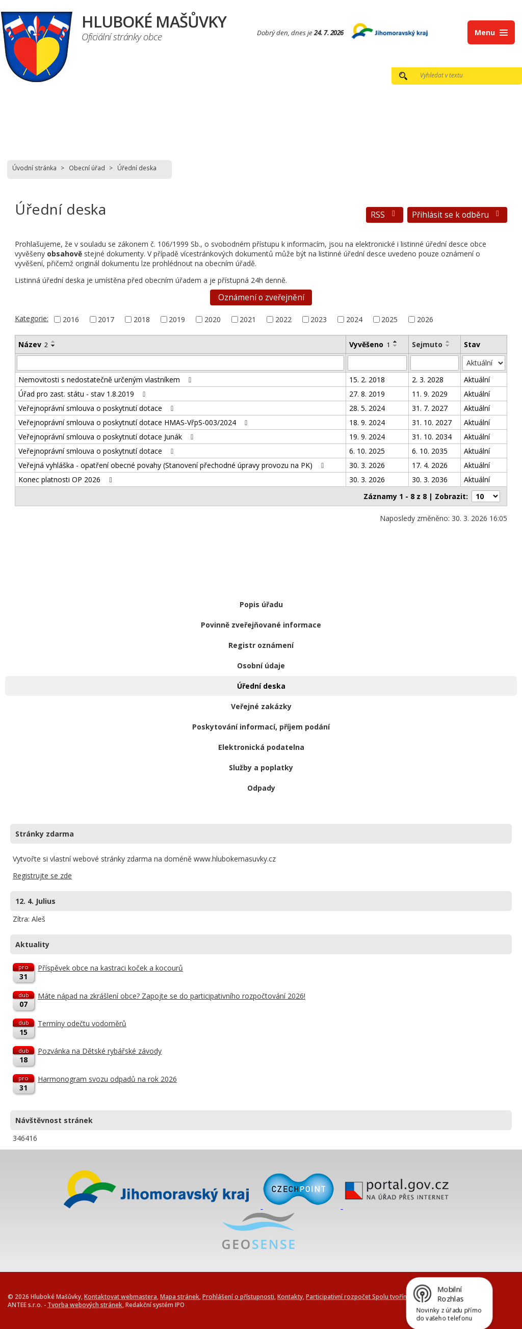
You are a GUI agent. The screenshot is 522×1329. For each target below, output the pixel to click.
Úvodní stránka (34, 168)
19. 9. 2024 (367, 436)
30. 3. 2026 (367, 465)
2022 (283, 319)
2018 (142, 319)
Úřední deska (261, 686)
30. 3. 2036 (430, 479)
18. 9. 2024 (367, 422)
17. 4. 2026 (430, 465)
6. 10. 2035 (430, 451)
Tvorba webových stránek (84, 1304)
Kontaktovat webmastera (120, 1296)
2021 (248, 319)
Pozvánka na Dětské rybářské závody (100, 1051)
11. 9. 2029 (430, 394)
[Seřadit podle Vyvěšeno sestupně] (395, 346)
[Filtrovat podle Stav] (483, 363)
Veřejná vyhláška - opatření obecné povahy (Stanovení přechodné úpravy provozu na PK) (172, 465)
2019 (177, 319)
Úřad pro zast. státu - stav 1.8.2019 (83, 394)
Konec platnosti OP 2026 (66, 479)
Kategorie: (31, 318)
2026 (425, 319)
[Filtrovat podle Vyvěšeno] (377, 363)
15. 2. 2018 (367, 379)
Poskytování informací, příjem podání (261, 727)
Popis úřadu (261, 604)
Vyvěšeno (369, 344)
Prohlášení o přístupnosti (238, 1296)
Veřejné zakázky (261, 706)
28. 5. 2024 (367, 408)
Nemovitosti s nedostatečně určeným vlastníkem (106, 379)
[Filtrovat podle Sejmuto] (434, 363)
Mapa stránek (179, 1296)
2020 (212, 319)
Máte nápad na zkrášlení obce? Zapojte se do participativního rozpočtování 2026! (171, 996)
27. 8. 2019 (367, 394)
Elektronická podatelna (261, 747)
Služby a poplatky (261, 767)
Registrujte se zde (42, 875)
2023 (318, 319)
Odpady (261, 788)
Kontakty (290, 1296)
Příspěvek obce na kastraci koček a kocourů (110, 968)
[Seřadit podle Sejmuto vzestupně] (448, 342)
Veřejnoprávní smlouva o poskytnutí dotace (97, 408)
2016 (71, 319)
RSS (385, 215)
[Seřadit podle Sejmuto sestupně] (448, 346)
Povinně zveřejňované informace (261, 625)
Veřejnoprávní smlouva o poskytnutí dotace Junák (107, 436)
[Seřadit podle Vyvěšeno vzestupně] (395, 342)
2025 (389, 319)
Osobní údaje (261, 665)
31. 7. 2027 (430, 408)
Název (33, 344)
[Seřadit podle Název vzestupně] (53, 342)
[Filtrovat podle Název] (180, 363)
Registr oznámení (261, 645)
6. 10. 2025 (367, 451)
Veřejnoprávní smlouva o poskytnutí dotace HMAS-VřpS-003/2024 (134, 422)
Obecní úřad (87, 168)
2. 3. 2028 (427, 379)
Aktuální (477, 379)
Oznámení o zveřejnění (261, 297)
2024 (354, 319)
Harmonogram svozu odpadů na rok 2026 (107, 1079)
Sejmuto (427, 344)
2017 (106, 319)
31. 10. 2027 (432, 422)
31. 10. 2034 (432, 436)
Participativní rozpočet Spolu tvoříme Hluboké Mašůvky (385, 1296)
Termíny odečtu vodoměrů (82, 1023)
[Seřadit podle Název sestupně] (53, 346)
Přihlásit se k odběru (457, 215)
